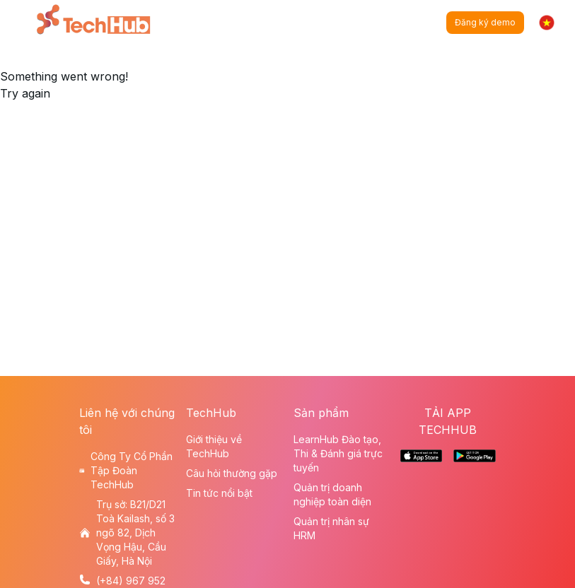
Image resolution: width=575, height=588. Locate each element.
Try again (25, 93)
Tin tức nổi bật (219, 493)
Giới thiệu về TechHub (214, 446)
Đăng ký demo (485, 22)
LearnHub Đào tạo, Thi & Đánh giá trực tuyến (338, 453)
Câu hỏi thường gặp (231, 473)
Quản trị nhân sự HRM (331, 528)
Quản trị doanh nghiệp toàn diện (332, 494)
